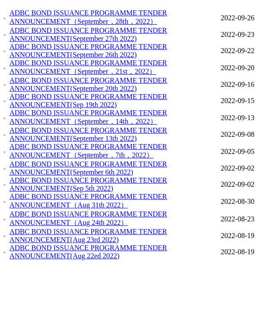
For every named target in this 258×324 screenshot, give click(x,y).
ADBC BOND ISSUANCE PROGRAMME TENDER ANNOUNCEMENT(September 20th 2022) (88, 84)
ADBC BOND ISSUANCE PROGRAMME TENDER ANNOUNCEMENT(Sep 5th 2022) (88, 184)
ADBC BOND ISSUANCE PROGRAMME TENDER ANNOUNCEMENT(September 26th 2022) (88, 50)
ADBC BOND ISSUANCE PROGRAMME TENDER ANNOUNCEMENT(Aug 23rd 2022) (88, 235)
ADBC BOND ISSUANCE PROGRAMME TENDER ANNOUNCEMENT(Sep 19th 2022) (88, 100)
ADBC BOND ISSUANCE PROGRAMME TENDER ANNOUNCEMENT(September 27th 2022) (88, 34)
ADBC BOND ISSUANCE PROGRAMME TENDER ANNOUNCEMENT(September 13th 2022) (88, 134)
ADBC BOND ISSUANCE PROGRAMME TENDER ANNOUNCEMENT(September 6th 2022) (88, 168)
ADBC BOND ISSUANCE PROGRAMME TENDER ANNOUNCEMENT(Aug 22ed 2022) (88, 252)
